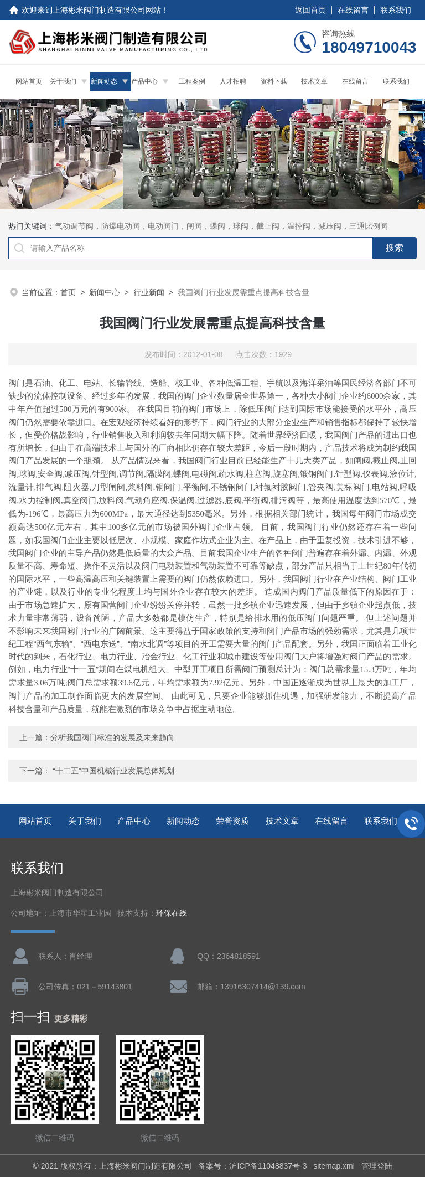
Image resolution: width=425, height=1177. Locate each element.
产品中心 (144, 81)
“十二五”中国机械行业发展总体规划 (113, 770)
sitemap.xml (334, 1165)
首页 (68, 292)
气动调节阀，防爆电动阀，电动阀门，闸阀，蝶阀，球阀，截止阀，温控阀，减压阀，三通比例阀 (221, 225)
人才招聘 (233, 81)
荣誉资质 (232, 820)
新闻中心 (104, 292)
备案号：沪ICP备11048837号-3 (252, 1165)
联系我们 (395, 10)
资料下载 (274, 81)
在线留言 (353, 10)
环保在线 (171, 913)
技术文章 (314, 81)
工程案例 (192, 81)
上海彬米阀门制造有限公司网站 (107, 10)
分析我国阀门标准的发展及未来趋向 (112, 737)
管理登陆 (376, 1165)
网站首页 (28, 81)
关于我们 (63, 81)
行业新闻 (148, 292)
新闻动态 (104, 81)
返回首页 (310, 10)
